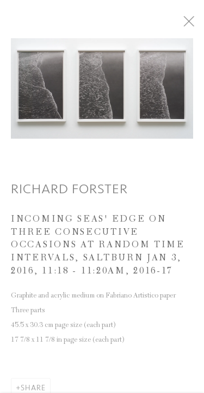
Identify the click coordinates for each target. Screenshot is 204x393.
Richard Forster (69, 192)
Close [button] (196, 24)
